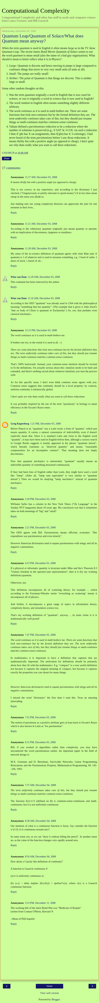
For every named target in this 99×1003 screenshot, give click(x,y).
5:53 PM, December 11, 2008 (40, 902)
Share (7, 158)
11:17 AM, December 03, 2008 (41, 177)
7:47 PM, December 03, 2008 (40, 634)
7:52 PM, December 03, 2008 (40, 717)
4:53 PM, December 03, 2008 (40, 563)
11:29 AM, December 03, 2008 (44, 276)
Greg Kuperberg (20, 423)
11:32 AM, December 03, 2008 (44, 298)
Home (49, 986)
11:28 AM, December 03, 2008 (41, 248)
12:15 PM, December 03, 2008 (41, 330)
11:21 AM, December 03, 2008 (41, 223)
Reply (14, 212)
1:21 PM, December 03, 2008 (45, 423)
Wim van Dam (19, 276)
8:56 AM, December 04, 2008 (40, 856)
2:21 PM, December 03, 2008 (40, 527)
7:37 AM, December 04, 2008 (40, 785)
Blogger (55, 999)
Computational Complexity (36, 10)
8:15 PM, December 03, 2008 (40, 742)
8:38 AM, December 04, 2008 (40, 820)
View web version (49, 993)
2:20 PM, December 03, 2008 (40, 499)
